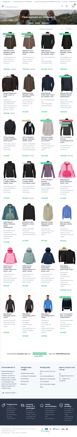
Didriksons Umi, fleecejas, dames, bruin (28, 52)
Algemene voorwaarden (47, 375)
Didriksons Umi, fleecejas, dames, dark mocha (28, 94)
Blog (41, 383)
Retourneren (72, 1)
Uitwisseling (24, 375)
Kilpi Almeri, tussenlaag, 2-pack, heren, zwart (66, 265)
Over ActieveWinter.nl (47, 372)
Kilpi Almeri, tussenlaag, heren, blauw (48, 312)
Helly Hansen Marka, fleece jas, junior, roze (66, 179)
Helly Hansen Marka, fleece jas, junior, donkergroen (10, 222)
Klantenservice (56, 1)
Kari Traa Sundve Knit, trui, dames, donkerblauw (66, 312)
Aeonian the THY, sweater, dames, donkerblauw (66, 94)
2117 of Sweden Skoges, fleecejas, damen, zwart (28, 137)
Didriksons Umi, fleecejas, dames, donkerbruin (9, 52)
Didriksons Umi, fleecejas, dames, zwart (66, 52)
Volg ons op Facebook (64, 376)
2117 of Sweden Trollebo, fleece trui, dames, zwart (28, 179)
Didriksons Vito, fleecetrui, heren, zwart (28, 221)
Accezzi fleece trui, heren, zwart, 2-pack (10, 94)
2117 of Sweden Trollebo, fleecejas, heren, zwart (10, 137)
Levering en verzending (28, 372)
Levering (64, 1)
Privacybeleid (44, 377)
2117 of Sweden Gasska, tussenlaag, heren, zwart (66, 138)
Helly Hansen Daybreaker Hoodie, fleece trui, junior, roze (10, 265)
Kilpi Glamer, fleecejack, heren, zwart (10, 312)
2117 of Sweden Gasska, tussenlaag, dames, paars (46, 180)
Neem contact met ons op (47, 368)
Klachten (24, 380)
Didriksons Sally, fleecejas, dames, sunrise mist (47, 137)
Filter (68, 29)
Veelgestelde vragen (27, 369)
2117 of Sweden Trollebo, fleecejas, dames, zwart (10, 179)
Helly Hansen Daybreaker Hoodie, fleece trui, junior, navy (47, 265)
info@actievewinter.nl (66, 371)
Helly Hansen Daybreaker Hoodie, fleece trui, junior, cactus (29, 265)
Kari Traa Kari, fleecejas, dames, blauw (66, 221)
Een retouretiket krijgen (47, 380)
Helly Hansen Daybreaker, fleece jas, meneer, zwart (47, 52)
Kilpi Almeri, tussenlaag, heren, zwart (29, 312)
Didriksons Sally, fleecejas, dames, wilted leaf (47, 221)
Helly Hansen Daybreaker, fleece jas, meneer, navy (47, 94)
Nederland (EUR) (9, 389)
